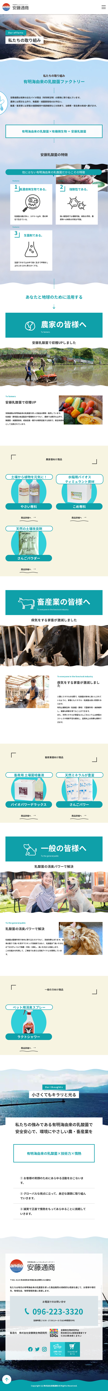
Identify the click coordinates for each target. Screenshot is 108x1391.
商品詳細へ (28, 517)
